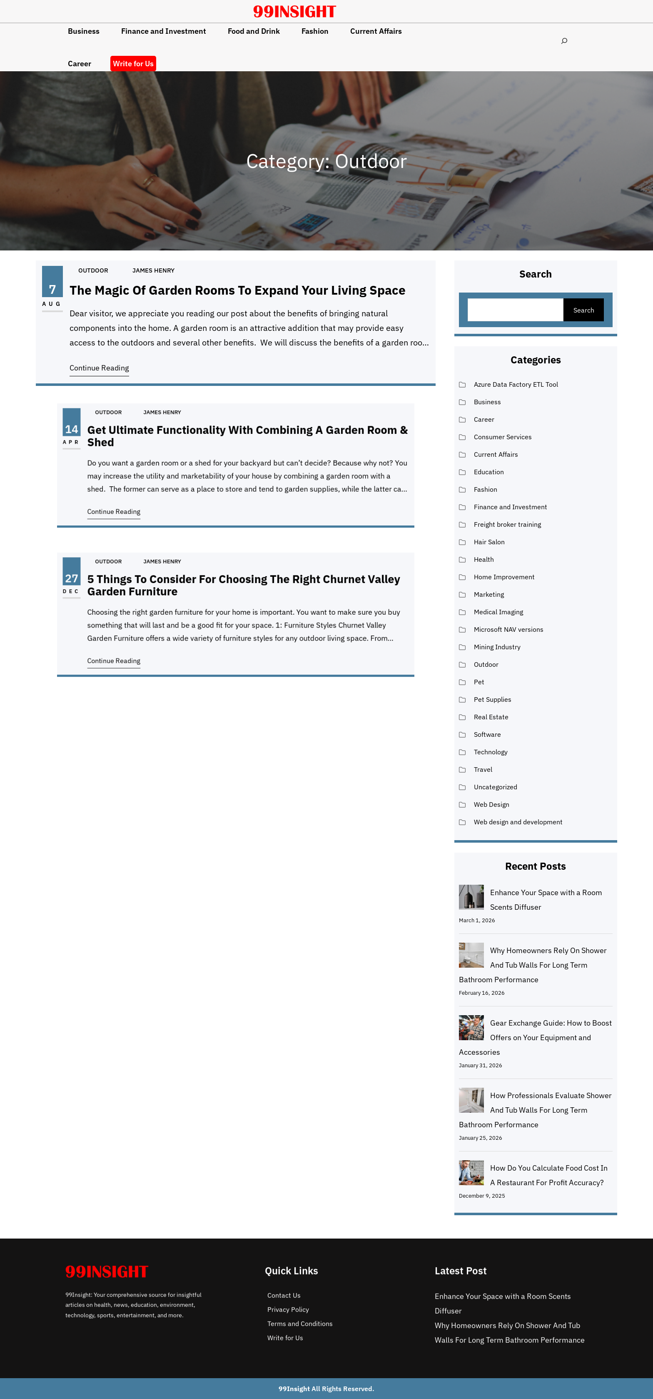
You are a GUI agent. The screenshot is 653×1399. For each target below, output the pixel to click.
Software (487, 734)
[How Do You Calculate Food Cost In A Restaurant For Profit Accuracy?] (471, 1174)
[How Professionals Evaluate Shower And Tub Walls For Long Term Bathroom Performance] (471, 1102)
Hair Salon (489, 542)
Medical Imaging (498, 612)
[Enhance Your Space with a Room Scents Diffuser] (471, 899)
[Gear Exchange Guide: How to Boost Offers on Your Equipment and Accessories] (471, 1029)
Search (583, 310)
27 (128, 591)
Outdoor (98, 272)
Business (487, 402)
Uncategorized (495, 787)
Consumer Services (503, 437)
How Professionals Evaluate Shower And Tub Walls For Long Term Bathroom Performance (535, 1110)
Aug (59, 304)
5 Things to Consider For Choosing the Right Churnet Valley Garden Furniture (241, 595)
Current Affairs (496, 454)
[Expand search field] (564, 40)
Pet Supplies (492, 699)
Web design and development (518, 822)
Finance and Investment (510, 507)
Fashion (485, 489)
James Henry (156, 272)
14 (128, 441)
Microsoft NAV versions (508, 629)
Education (489, 472)
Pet (479, 682)
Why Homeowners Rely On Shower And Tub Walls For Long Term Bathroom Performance (533, 965)
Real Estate (491, 717)
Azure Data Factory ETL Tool (516, 384)
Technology (491, 752)
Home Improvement (504, 577)
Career (484, 419)
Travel (483, 769)
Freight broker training (507, 524)
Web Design (491, 804)
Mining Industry (497, 647)
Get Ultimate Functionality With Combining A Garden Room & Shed (243, 446)
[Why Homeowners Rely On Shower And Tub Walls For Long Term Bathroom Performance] (471, 957)
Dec (128, 599)
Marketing (489, 594)
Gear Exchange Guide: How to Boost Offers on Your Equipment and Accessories (535, 1037)
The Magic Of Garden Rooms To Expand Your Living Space (238, 291)
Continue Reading (104, 365)
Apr (128, 450)
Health (484, 559)
